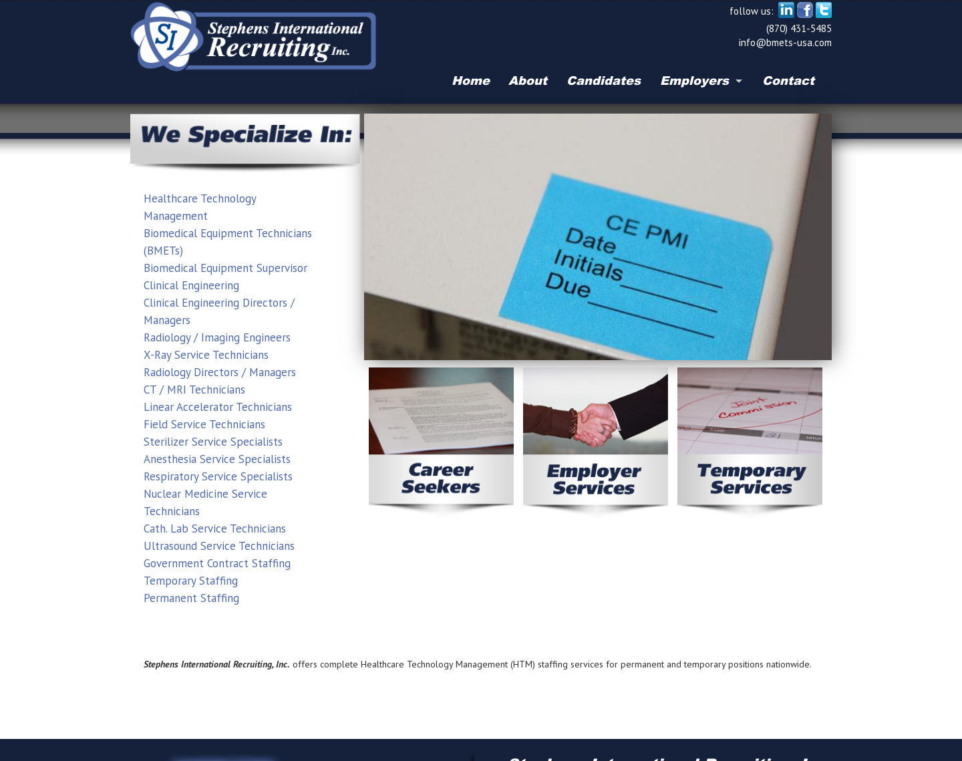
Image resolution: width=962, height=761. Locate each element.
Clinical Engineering (191, 285)
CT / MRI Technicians (194, 389)
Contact (788, 80)
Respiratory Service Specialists (218, 476)
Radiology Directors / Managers (220, 372)
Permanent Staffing (191, 598)
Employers (694, 80)
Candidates (604, 80)
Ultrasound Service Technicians (219, 546)
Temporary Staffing (191, 580)
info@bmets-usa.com (785, 42)
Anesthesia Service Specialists (217, 459)
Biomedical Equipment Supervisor (225, 268)
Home (471, 80)
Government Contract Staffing (217, 563)
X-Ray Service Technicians (206, 354)
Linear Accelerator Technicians (218, 407)
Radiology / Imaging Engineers (217, 337)
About (527, 80)
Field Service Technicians (204, 424)
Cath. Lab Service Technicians (215, 528)
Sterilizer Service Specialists (213, 441)
